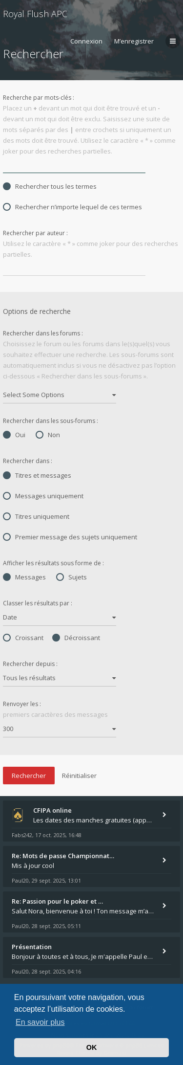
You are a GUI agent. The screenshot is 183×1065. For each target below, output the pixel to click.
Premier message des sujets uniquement (70, 536)
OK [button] (91, 1047)
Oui (14, 434)
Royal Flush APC (35, 14)
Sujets (71, 577)
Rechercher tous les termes (50, 186)
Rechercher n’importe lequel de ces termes (72, 206)
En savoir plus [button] (40, 1022)
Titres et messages (37, 475)
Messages (24, 577)
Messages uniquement (43, 495)
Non (48, 434)
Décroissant (76, 637)
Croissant (23, 637)
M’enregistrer (134, 41)
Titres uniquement (36, 516)
